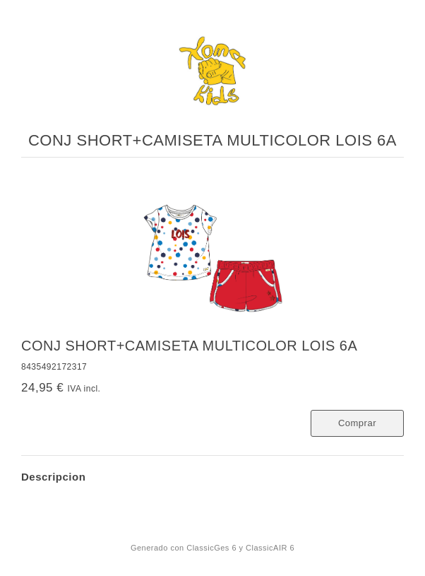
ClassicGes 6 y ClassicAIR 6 (240, 547)
